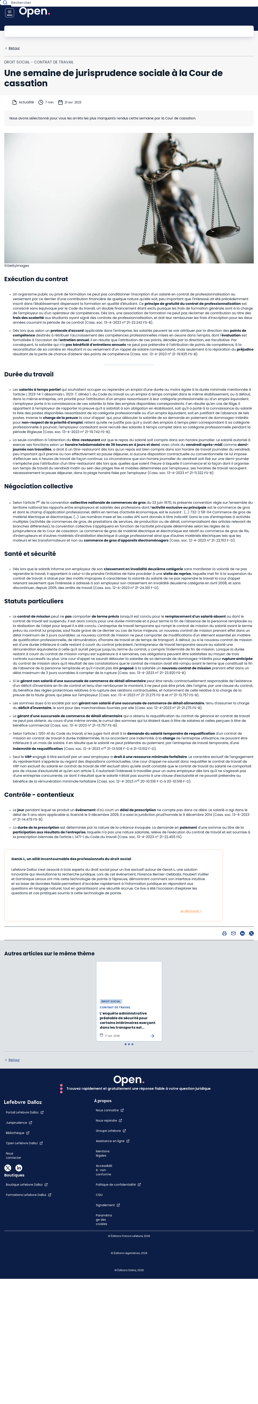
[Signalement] (216, 1200)
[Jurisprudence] (19, 1276)
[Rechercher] (119, 31)
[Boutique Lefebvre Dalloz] (112, 1263)
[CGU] (208, 1190)
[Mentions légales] (210, 1138)
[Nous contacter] (17, 1306)
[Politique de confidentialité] (227, 1179)
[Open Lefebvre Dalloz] (24, 1296)
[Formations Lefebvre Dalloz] (114, 1273)
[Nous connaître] (218, 1092)
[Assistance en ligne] (221, 1123)
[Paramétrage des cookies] (210, 1219)
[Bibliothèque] (17, 1286)
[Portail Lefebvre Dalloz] (24, 1265)
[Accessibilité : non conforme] (210, 1161)
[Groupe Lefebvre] (219, 1113)
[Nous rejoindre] (217, 1102)
